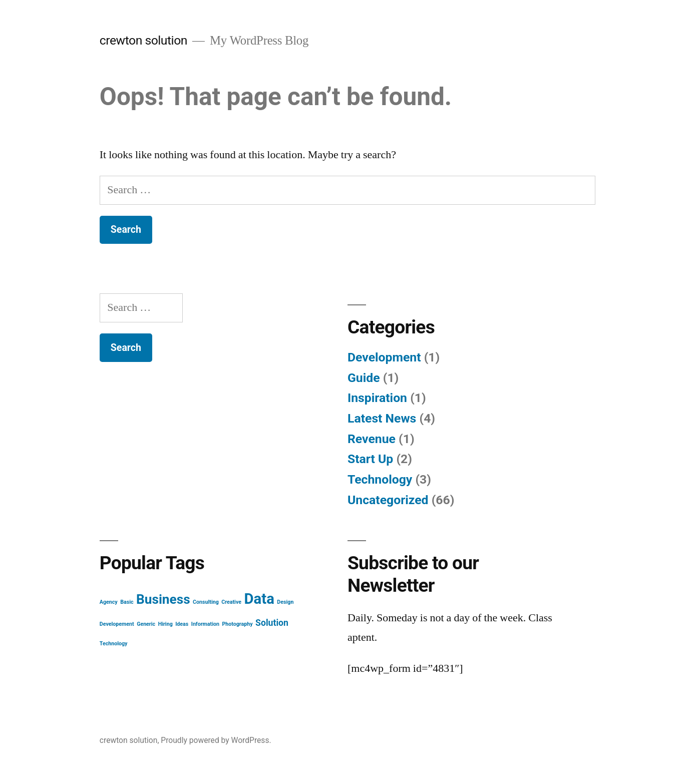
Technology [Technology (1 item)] (114, 643)
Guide (363, 377)
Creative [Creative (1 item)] (231, 602)
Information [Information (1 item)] (205, 624)
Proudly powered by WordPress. (216, 740)
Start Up (370, 459)
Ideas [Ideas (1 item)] (181, 624)
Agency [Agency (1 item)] (109, 602)
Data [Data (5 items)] (259, 598)
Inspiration (377, 397)
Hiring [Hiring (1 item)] (165, 624)
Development (384, 357)
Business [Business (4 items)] (163, 599)
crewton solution (143, 40)
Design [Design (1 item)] (285, 602)
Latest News (381, 418)
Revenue (371, 439)
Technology (379, 479)
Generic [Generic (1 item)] (146, 624)
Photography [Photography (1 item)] (237, 624)
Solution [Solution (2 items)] (271, 623)
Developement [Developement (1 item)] (117, 624)
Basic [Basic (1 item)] (126, 602)
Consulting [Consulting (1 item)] (206, 602)
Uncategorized (388, 500)
